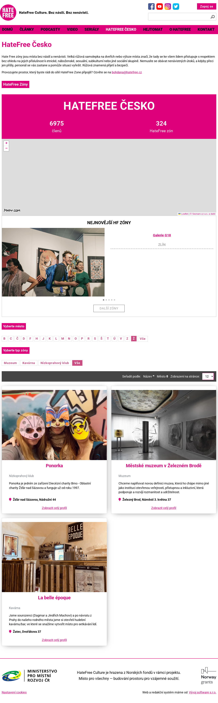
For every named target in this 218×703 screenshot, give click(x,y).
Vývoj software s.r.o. (202, 692)
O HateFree (180, 29)
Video (72, 29)
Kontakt (206, 29)
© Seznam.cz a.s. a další (202, 214)
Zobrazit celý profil (54, 508)
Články (27, 29)
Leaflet (183, 214)
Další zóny (109, 308)
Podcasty (50, 29)
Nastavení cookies (14, 692)
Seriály (91, 29)
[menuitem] (26, 29)
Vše (143, 338)
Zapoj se (206, 6)
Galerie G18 (162, 235)
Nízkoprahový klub (55, 363)
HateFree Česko (121, 29)
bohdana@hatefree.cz (127, 72)
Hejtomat (153, 29)
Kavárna (28, 363)
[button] (6, 143)
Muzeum (10, 363)
